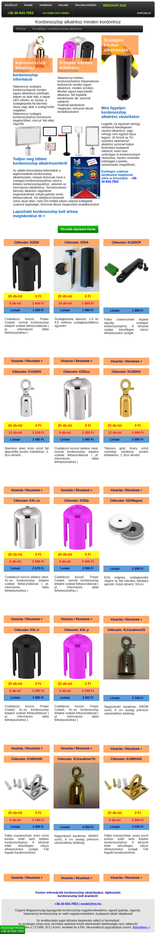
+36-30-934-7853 (20, 13)
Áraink (28, 5)
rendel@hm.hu (90, 904)
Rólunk (63, 5)
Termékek (45, 5)
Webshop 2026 (114, 5)
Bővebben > (141, 927)
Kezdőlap (11, 5)
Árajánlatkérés (85, 5)
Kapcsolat (144, 13)
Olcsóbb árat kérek (56, 13)
